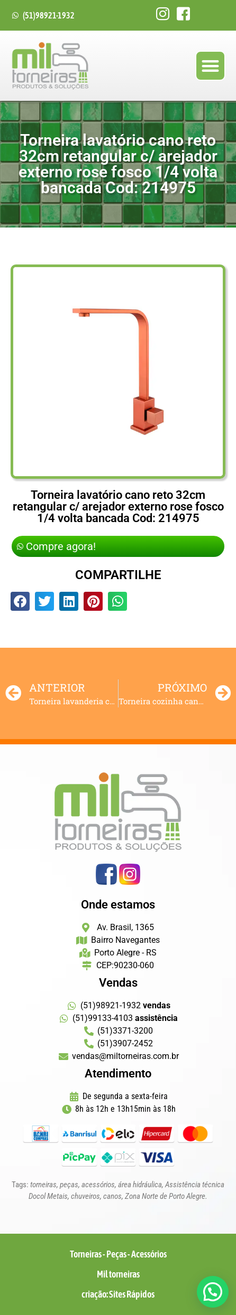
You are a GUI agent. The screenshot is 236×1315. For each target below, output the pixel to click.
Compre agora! (56, 546)
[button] (210, 66)
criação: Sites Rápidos (118, 1294)
